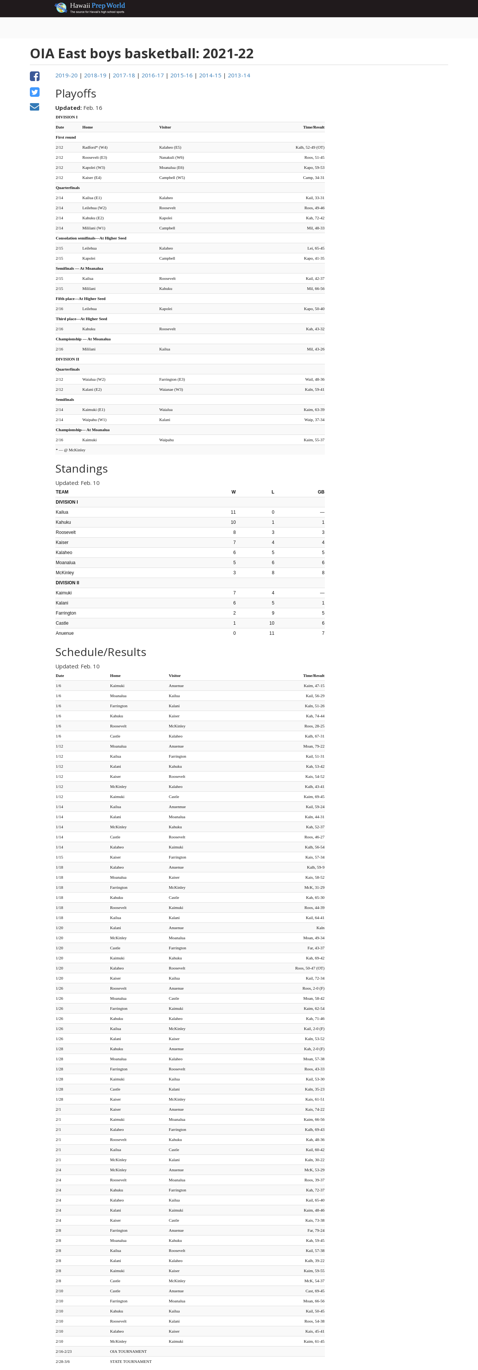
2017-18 (124, 75)
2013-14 (239, 75)
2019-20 (66, 75)
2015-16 (181, 75)
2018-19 (95, 75)
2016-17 (153, 75)
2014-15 (210, 75)
